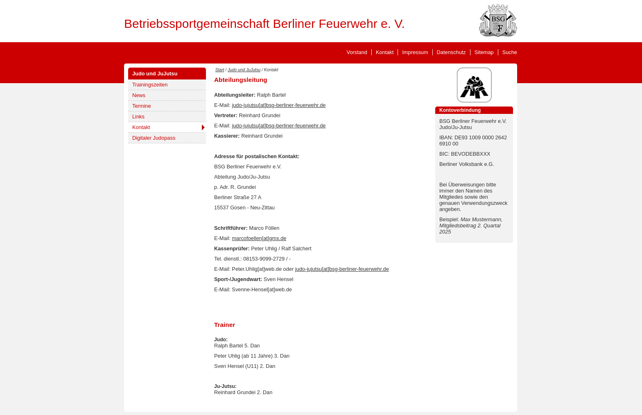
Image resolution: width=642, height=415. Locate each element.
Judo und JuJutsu (154, 73)
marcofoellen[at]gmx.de (259, 238)
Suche (509, 52)
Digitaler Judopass (153, 138)
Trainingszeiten (149, 85)
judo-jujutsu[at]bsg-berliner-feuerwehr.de (279, 105)
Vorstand (356, 52)
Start (219, 70)
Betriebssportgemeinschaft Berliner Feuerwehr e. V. (264, 23)
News (138, 95)
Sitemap (484, 52)
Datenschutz (451, 52)
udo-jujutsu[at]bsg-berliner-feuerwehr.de (342, 269)
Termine (141, 106)
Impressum (415, 52)
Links (138, 116)
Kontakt (384, 52)
